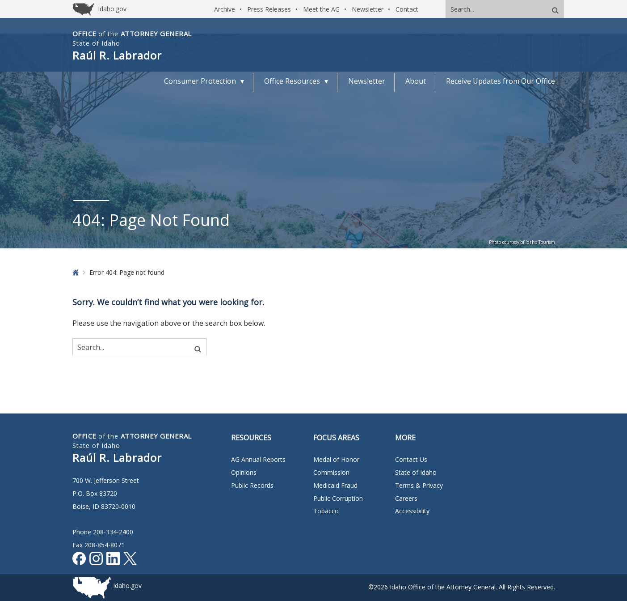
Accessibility (412, 511)
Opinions (244, 472)
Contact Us (411, 459)
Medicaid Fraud (335, 485)
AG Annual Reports (258, 459)
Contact (407, 9)
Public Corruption (338, 498)
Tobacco (326, 511)
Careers (406, 498)
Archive (224, 9)
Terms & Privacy (419, 485)
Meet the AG (321, 9)
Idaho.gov (127, 585)
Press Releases (269, 9)
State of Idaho (416, 472)
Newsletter (367, 9)
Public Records (252, 485)
